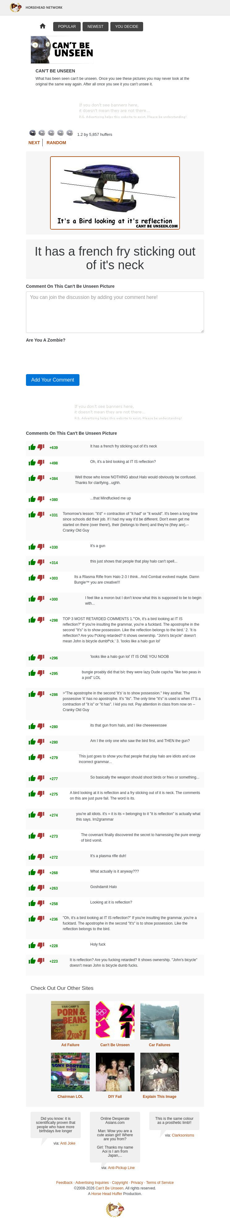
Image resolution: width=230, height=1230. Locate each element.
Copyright (120, 1182)
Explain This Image (160, 1096)
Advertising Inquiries (92, 1182)
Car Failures (159, 1045)
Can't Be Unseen (115, 1045)
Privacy (137, 1182)
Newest (95, 26)
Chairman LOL (70, 1096)
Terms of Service (160, 1182)
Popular (67, 26)
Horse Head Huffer (106, 1194)
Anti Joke (67, 1143)
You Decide (126, 26)
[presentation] (73, 357)
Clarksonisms (183, 1135)
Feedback (64, 1182)
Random (56, 142)
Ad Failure (70, 1045)
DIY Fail (115, 1096)
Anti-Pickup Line (121, 1168)
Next (34, 142)
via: (56, 1143)
